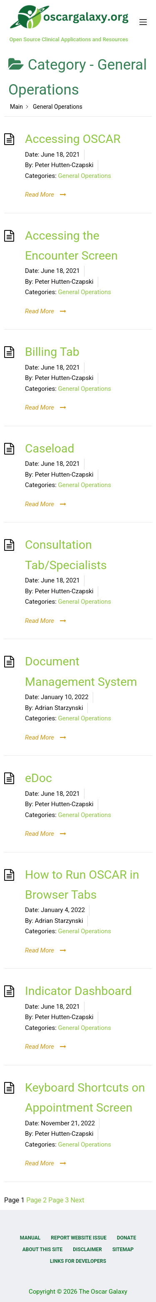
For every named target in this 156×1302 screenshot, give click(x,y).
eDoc (38, 778)
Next (77, 1200)
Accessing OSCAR (73, 139)
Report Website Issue (78, 1238)
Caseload (49, 448)
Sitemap (123, 1249)
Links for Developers (78, 1261)
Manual (30, 1238)
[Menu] (143, 22)
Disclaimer (87, 1249)
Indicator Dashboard (78, 991)
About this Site (42, 1249)
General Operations (84, 176)
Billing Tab (52, 352)
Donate (126, 1238)
